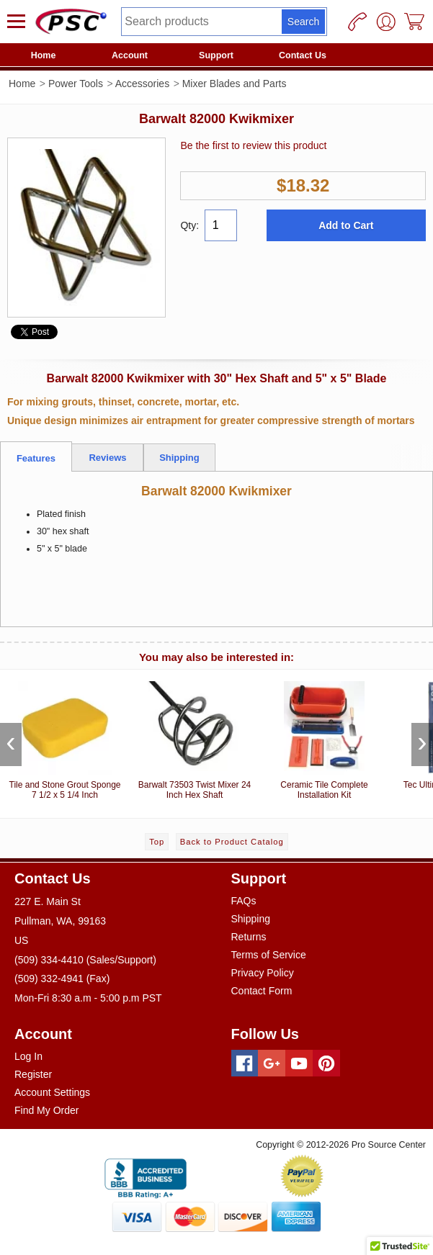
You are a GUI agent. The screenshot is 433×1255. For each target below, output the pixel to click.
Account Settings (52, 1092)
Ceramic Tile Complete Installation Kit (324, 737)
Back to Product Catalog (232, 841)
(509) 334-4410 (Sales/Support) (85, 960)
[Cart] (415, 21)
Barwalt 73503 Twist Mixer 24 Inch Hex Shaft (194, 737)
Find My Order (46, 1110)
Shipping (179, 457)
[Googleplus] (271, 1063)
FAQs (243, 901)
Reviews (107, 457)
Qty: (189, 225)
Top (156, 841)
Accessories (142, 83)
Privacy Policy (262, 973)
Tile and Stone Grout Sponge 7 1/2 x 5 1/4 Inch (64, 737)
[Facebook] (245, 1063)
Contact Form (262, 991)
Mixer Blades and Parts (234, 83)
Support (216, 55)
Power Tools (75, 83)
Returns (249, 937)
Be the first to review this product (253, 145)
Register (33, 1074)
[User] (386, 21)
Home (43, 55)
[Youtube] (299, 1063)
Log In (28, 1056)
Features (36, 458)
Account (130, 55)
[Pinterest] (326, 1063)
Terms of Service (268, 955)
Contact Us (302, 55)
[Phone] (357, 21)
